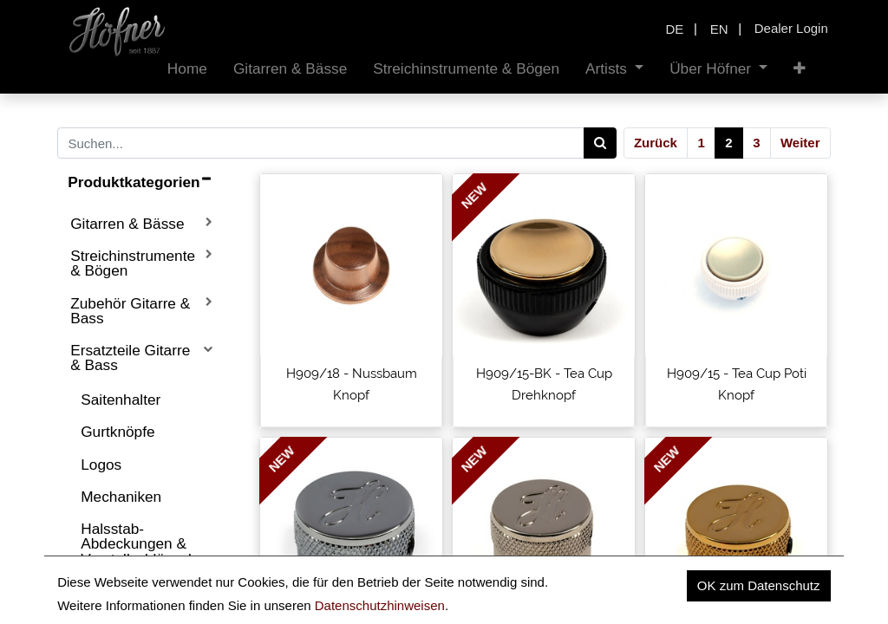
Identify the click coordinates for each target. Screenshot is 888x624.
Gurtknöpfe (117, 431)
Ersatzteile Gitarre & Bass (130, 357)
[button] (799, 69)
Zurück (655, 142)
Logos (101, 464)
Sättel (100, 591)
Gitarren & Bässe (127, 223)
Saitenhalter (120, 399)
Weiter (800, 142)
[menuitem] (187, 69)
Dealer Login (791, 28)
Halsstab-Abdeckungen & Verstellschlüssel (136, 544)
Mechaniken (121, 496)
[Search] (600, 143)
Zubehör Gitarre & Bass (130, 311)
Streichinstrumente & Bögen (132, 263)
